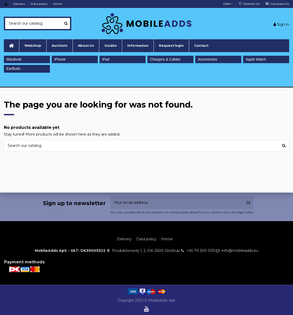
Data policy (39, 4)
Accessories (207, 59)
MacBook (13, 59)
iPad (105, 59)
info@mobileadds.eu (239, 250)
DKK (228, 4)
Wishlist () (249, 4)
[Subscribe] (248, 202)
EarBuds (13, 68)
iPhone (60, 59)
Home (57, 4)
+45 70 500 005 (201, 250)
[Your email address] (176, 202)
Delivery (19, 4)
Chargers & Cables (165, 59)
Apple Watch (256, 59)
